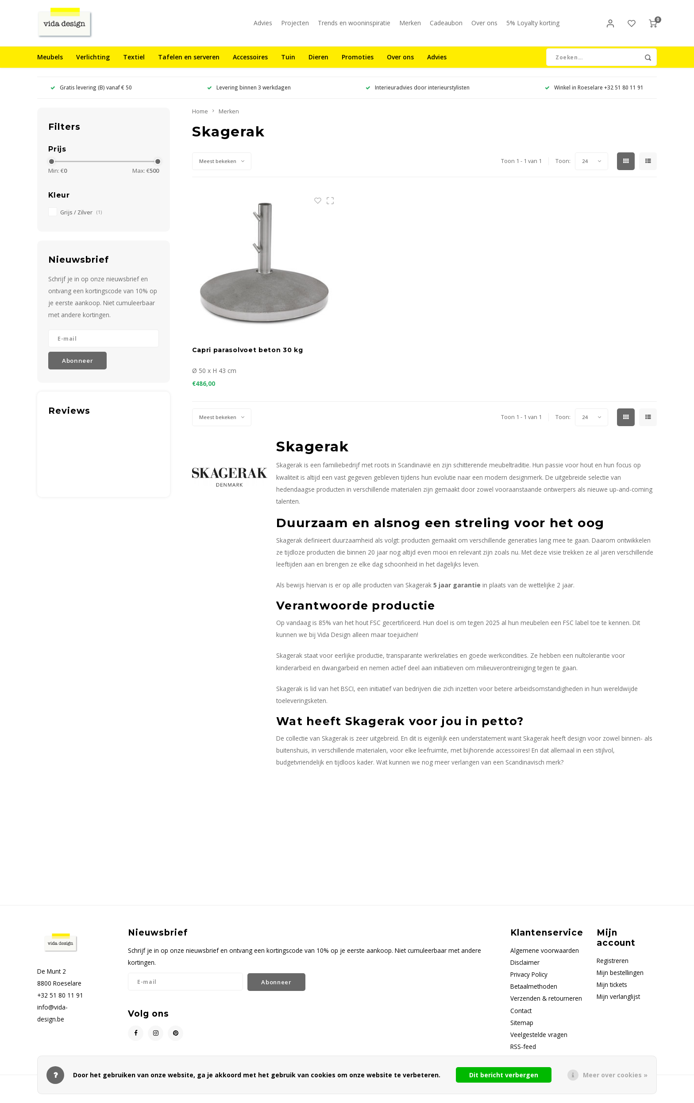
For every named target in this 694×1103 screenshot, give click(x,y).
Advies (263, 26)
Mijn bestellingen (620, 979)
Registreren (612, 967)
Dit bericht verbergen (503, 1075)
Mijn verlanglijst (618, 1003)
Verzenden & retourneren (546, 1005)
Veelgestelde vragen (538, 1041)
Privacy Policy (528, 981)
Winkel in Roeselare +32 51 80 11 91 (594, 94)
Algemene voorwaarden (544, 957)
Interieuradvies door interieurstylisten (418, 94)
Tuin (288, 64)
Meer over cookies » (615, 1075)
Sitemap (521, 1029)
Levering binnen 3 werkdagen (249, 94)
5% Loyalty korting (532, 26)
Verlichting (93, 64)
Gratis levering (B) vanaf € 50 (91, 94)
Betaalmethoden (533, 993)
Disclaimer (525, 969)
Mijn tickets (612, 991)
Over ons (484, 26)
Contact (521, 1017)
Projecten (295, 26)
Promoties (358, 64)
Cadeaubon (446, 26)
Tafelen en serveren (189, 64)
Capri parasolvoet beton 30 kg (247, 357)
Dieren (318, 64)
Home (200, 118)
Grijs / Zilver (81, 219)
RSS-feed (523, 1053)
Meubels (50, 64)
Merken (410, 26)
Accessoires (250, 64)
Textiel (134, 64)
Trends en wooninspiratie (354, 26)
